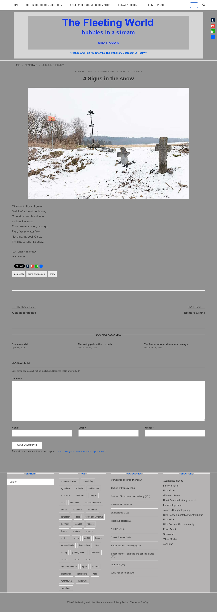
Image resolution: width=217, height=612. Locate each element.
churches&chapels (93, 502)
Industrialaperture (172, 505)
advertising (88, 481)
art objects (65, 495)
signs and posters (36, 274)
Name (15, 427)
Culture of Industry (120, 488)
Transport (115, 564)
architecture (93, 488)
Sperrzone (168, 534)
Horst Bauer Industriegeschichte (180, 500)
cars (63, 502)
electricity (65, 524)
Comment (18, 378)
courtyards (92, 510)
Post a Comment (131, 71)
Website (149, 427)
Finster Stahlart (171, 485)
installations (84, 545)
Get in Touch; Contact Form (44, 5)
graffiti (87, 538)
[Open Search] (203, 5)
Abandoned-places (173, 480)
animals (79, 488)
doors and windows (94, 517)
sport (84, 567)
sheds (76, 559)
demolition (65, 517)
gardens (64, 538)
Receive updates (155, 5)
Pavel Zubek (169, 529)
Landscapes (106, 71)
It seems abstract (119, 504)
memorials (31, 65)
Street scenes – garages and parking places (132, 553)
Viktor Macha (170, 539)
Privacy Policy (127, 5)
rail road (64, 559)
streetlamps (66, 574)
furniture (76, 531)
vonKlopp (168, 544)
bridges (93, 495)
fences (90, 524)
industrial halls (67, 545)
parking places (78, 552)
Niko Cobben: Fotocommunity (178, 524)
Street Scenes (118, 537)
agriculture (65, 488)
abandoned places (69, 481)
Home (15, 5)
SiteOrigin (145, 602)
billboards (80, 495)
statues (95, 567)
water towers (66, 581)
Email (82, 427)
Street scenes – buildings (123, 545)
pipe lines (95, 552)
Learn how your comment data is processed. (82, 451)
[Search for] (30, 482)
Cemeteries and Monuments (125, 480)
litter (97, 545)
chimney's (74, 502)
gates (76, 538)
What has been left (120, 572)
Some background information (90, 5)
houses (98, 538)
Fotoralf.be (169, 490)
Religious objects (119, 521)
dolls (78, 517)
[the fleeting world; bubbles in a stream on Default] (194, 5)
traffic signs (82, 574)
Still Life (115, 529)
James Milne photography (176, 510)
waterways (82, 581)
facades (78, 524)
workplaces (66, 588)
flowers (64, 531)
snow (52, 274)
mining (64, 552)
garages (89, 531)
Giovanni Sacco (171, 495)
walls (95, 574)
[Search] (50, 480)
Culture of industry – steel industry (127, 496)
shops (87, 559)
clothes (64, 510)
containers (77, 510)
